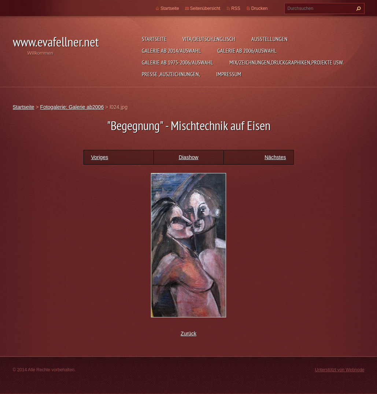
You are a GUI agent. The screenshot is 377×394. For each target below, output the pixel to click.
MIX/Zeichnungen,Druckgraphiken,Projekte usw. (286, 62)
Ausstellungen (269, 39)
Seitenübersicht (205, 8)
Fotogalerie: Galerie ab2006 (72, 107)
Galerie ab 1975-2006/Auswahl (177, 62)
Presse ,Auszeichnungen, (171, 74)
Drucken (259, 8)
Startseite (154, 39)
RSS (235, 8)
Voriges (99, 157)
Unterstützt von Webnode (339, 369)
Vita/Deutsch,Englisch (208, 39)
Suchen (357, 8)
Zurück (188, 333)
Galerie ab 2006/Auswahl (247, 50)
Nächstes (275, 157)
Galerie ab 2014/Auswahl (171, 50)
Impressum (228, 74)
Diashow (189, 157)
